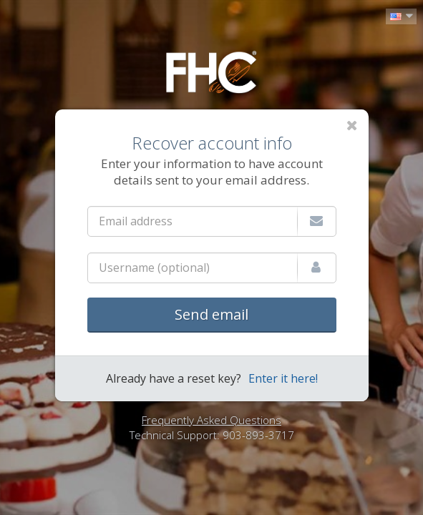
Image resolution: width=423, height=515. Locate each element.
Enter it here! (283, 378)
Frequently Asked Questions (211, 420)
